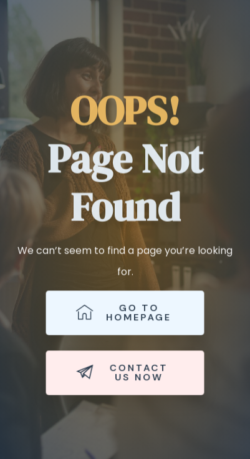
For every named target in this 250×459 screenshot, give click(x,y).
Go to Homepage (123, 312)
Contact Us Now (121, 372)
